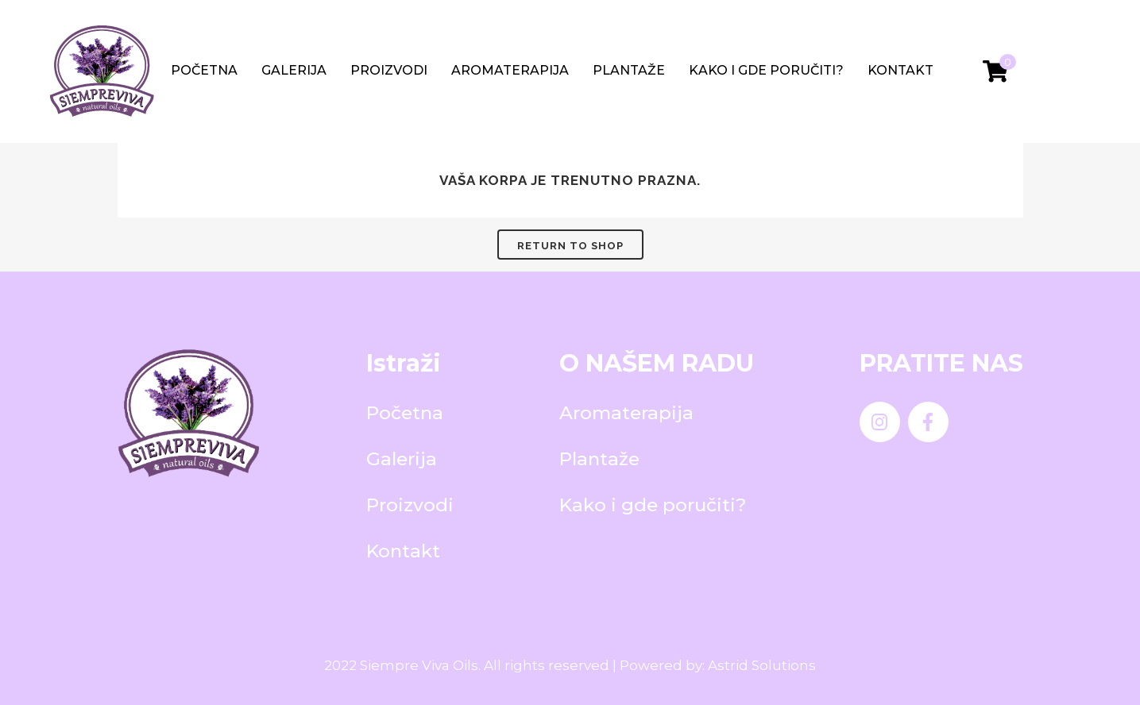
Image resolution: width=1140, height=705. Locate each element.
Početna (204, 70)
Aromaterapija (510, 70)
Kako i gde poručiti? (766, 70)
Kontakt (900, 70)
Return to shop (570, 246)
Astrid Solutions (762, 665)
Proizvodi (388, 70)
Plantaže (629, 70)
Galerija (294, 70)
